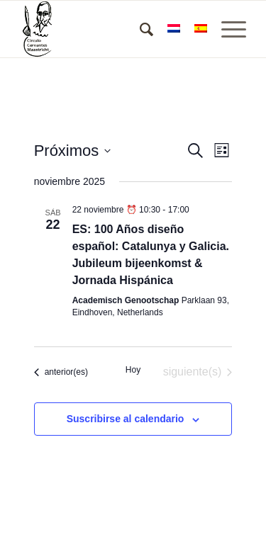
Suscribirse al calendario (125, 418)
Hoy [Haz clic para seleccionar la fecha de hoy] (133, 370)
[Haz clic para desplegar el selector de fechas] (72, 150)
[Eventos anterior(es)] (61, 372)
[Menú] (226, 29)
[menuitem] (139, 29)
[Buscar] (139, 29)
